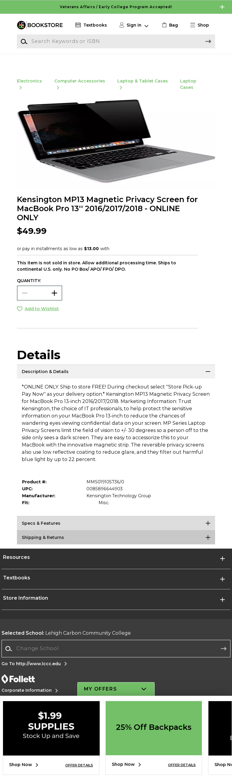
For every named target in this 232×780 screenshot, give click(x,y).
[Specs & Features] (116, 531)
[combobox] (116, 656)
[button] (202, 25)
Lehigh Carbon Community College (66, 640)
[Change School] (116, 656)
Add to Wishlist (42, 315)
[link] (169, 25)
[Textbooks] (90, 25)
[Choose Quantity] (39, 300)
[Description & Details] (116, 379)
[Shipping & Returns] (116, 545)
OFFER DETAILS (79, 765)
